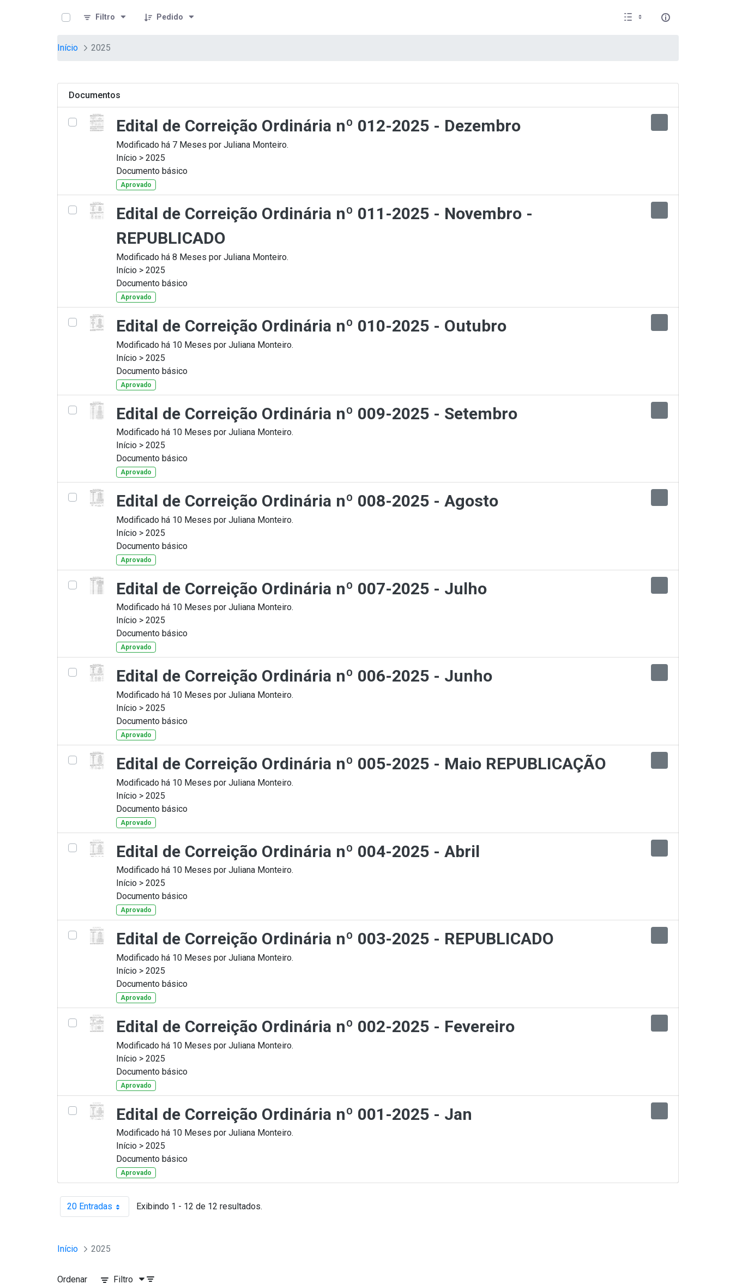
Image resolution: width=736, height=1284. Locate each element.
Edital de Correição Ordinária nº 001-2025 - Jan (294, 1114)
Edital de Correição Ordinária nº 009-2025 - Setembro (316, 413)
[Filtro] (105, 17)
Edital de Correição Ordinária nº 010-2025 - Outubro (311, 325)
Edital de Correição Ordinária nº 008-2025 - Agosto (307, 500)
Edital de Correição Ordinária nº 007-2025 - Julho (301, 588)
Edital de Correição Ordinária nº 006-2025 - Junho (304, 675)
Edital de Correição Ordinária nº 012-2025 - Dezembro (318, 125)
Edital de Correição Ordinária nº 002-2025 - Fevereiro (315, 1026)
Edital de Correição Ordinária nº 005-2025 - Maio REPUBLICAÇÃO (361, 763)
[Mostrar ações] (659, 122)
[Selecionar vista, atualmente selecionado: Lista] (634, 17)
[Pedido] (170, 17)
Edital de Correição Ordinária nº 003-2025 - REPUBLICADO (335, 938)
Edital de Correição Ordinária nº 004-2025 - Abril (298, 851)
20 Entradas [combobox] (98, 1206)
